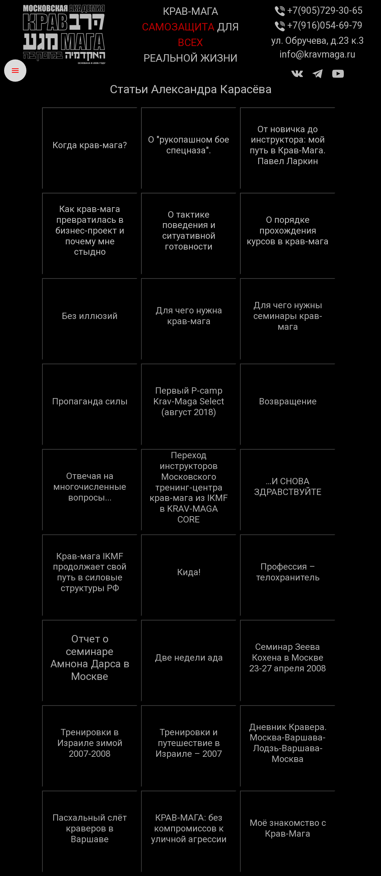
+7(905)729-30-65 (317, 10)
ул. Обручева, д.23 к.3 (317, 40)
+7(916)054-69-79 (317, 25)
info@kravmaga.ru (317, 54)
